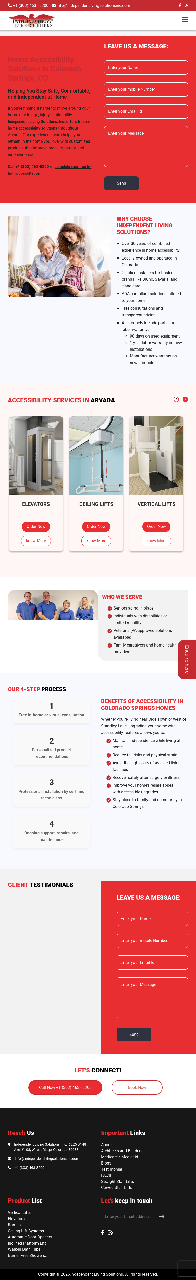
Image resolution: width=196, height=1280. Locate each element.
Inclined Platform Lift (27, 1243)
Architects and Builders (121, 1150)
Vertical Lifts (19, 1212)
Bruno (147, 279)
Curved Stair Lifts (116, 1187)
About (106, 1144)
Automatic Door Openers (30, 1237)
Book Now (137, 1087)
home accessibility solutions (32, 128)
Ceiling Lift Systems (26, 1231)
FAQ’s (106, 1175)
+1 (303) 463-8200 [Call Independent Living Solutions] (29, 1168)
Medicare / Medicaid (119, 1157)
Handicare (131, 285)
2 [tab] (101, 560)
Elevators (16, 1218)
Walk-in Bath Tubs (24, 1249)
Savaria (162, 279)
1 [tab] (94, 560)
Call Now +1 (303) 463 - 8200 (65, 1087)
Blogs (106, 1163)
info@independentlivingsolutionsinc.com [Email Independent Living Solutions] (47, 1159)
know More (36, 540)
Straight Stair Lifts (117, 1181)
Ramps (14, 1224)
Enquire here (187, 659)
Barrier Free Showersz (27, 1255)
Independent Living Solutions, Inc (36, 121)
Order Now (36, 526)
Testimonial (111, 1169)
